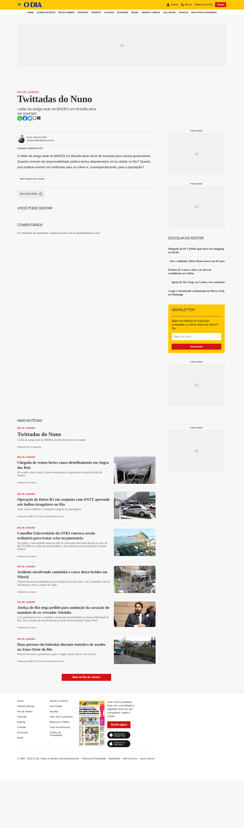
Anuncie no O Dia (204, 4)
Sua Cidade (169, 12)
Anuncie (74, 758)
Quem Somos (147, 758)
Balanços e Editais (59, 722)
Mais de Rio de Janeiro (86, 677)
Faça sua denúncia (60, 727)
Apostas (183, 12)
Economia (122, 12)
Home (30, 12)
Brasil (135, 12)
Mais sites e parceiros (204, 12)
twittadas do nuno (32, 179)
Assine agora (119, 724)
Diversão (83, 12)
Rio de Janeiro (66, 12)
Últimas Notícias (45, 12)
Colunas (109, 12)
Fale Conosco (130, 758)
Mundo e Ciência (151, 12)
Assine (220, 4)
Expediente (114, 758)
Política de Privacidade (56, 734)
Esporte (96, 12)
